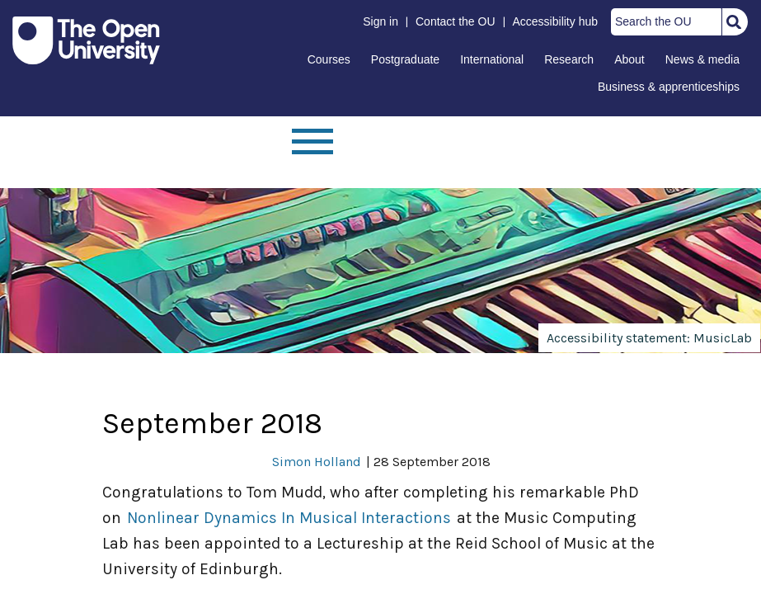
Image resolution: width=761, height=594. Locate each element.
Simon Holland (316, 461)
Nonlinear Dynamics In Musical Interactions (289, 517)
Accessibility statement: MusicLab (649, 338)
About (629, 59)
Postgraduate (405, 59)
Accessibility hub (556, 21)
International (492, 59)
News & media (702, 59)
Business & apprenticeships (669, 86)
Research (569, 59)
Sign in (380, 21)
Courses (329, 59)
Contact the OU (456, 21)
